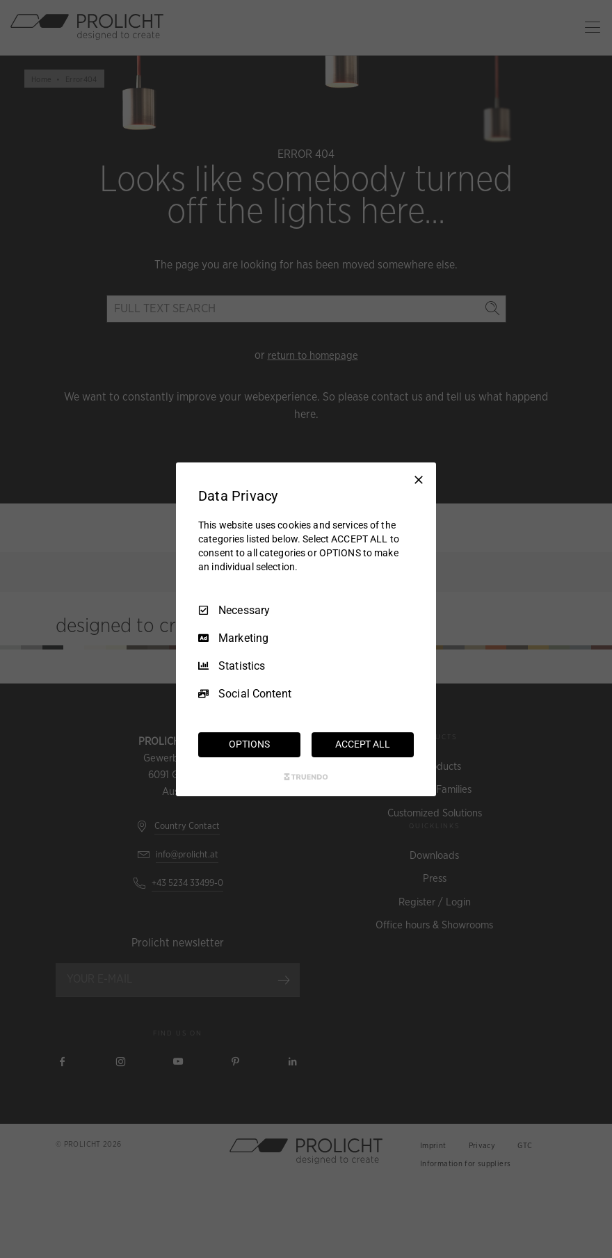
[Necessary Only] (418, 479)
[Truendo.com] (306, 776)
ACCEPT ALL (362, 744)
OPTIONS (249, 744)
